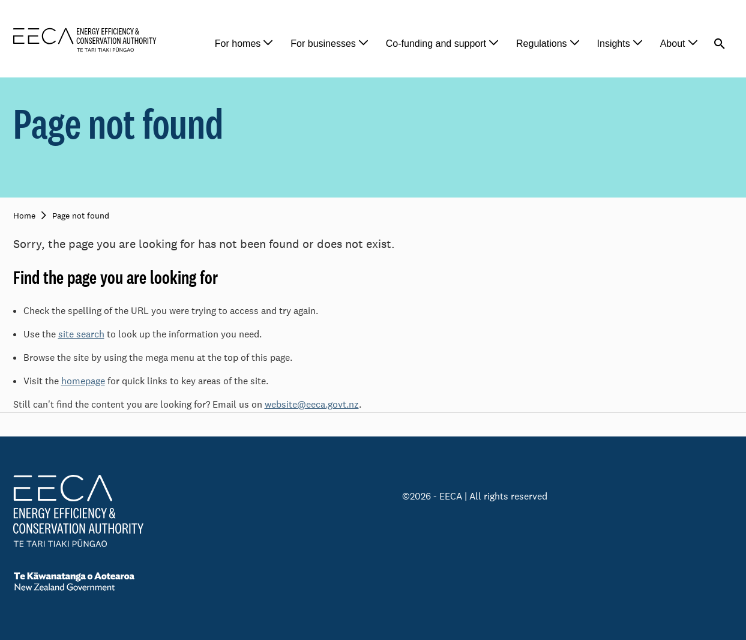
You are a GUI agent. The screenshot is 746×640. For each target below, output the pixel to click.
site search (81, 334)
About (672, 43)
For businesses (323, 43)
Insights (613, 43)
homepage (83, 381)
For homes (237, 43)
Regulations (541, 43)
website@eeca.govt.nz (312, 404)
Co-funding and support (436, 43)
